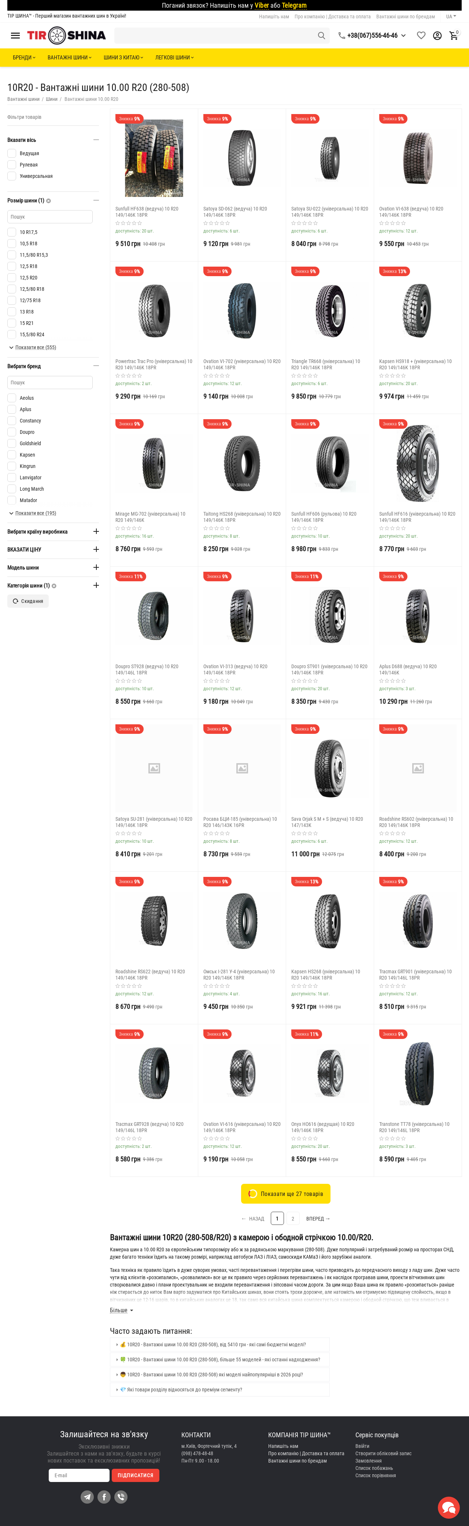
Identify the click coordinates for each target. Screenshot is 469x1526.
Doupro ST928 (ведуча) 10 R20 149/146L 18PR (146, 669)
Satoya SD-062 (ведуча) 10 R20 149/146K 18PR (235, 212)
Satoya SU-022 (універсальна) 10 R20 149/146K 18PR (329, 212)
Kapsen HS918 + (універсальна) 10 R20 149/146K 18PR (415, 364)
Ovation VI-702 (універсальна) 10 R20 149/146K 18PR (242, 364)
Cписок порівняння (375, 1475)
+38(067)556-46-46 (372, 35)
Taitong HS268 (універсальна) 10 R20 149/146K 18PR (242, 517)
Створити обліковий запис (383, 1453)
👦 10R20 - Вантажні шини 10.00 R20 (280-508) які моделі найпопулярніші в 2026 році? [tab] (208, 1374)
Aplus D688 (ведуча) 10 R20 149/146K (408, 669)
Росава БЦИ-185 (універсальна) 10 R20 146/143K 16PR (240, 822)
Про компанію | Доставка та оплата (333, 16)
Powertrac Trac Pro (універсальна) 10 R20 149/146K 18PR (153, 364)
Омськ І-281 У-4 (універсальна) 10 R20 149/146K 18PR (239, 975)
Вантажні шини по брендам (405, 16)
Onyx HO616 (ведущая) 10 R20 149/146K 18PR (322, 1127)
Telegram (294, 5)
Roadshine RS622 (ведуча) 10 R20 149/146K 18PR (150, 975)
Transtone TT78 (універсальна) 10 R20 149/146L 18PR (414, 1127)
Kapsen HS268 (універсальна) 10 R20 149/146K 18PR (325, 975)
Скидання (28, 601)
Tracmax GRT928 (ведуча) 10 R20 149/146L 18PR (149, 1127)
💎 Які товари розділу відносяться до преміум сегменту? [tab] (178, 1390)
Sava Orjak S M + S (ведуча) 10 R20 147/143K (327, 822)
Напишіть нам (274, 16)
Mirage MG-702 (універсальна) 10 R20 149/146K (150, 517)
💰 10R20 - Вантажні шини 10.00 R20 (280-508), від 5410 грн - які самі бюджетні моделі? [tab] (210, 1344)
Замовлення (368, 1461)
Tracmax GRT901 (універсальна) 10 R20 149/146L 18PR (415, 975)
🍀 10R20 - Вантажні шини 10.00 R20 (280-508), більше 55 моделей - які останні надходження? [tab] (217, 1359)
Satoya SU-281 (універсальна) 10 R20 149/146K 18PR (153, 822)
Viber (262, 5)
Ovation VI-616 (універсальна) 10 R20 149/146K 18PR (242, 1127)
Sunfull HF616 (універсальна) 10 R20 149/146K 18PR (417, 517)
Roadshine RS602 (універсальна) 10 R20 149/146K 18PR (416, 822)
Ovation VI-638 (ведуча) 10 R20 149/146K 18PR (411, 212)
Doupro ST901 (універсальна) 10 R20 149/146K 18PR (329, 669)
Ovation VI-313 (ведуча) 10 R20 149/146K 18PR (235, 669)
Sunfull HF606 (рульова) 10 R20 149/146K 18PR (324, 517)
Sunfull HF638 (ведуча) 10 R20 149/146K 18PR (146, 212)
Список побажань (374, 1468)
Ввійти (362, 1446)
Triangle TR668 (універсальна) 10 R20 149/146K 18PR (325, 364)
